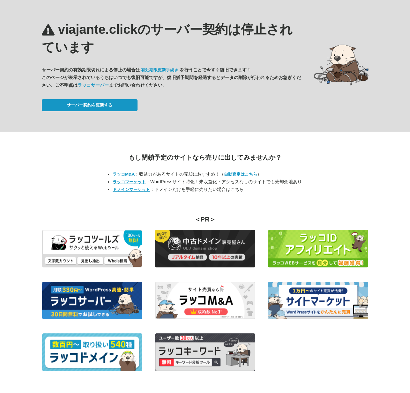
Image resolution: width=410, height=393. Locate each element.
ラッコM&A (124, 174)
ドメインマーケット (131, 189)
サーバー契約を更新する (89, 105)
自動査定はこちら (240, 174)
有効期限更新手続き (159, 70)
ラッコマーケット (129, 181)
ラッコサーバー (93, 85)
